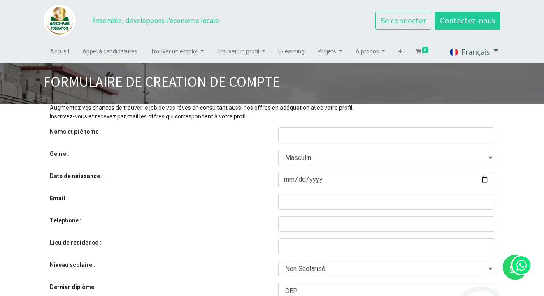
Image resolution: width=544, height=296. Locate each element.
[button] (400, 51)
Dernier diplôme (72, 287)
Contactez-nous (467, 20)
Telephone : (65, 220)
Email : (59, 198)
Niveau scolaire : (72, 264)
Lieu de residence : (75, 242)
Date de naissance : (76, 176)
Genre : (59, 153)
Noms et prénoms (74, 131)
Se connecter (403, 20)
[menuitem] (60, 51)
